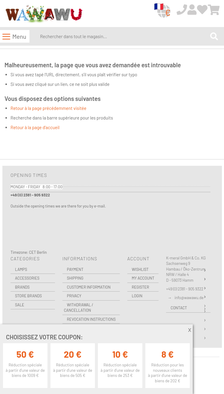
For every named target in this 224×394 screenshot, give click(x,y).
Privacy (74, 295)
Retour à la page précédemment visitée (48, 108)
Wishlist (140, 269)
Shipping (75, 278)
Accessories (27, 278)
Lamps (21, 269)
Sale (19, 304)
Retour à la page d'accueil (35, 127)
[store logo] (44, 14)
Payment (75, 269)
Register (140, 287)
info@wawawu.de (189, 297)
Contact (179, 307)
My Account (143, 278)
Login (137, 295)
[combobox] (123, 36)
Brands (22, 287)
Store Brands (28, 295)
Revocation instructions (91, 319)
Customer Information (89, 287)
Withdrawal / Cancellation (78, 307)
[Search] (214, 36)
